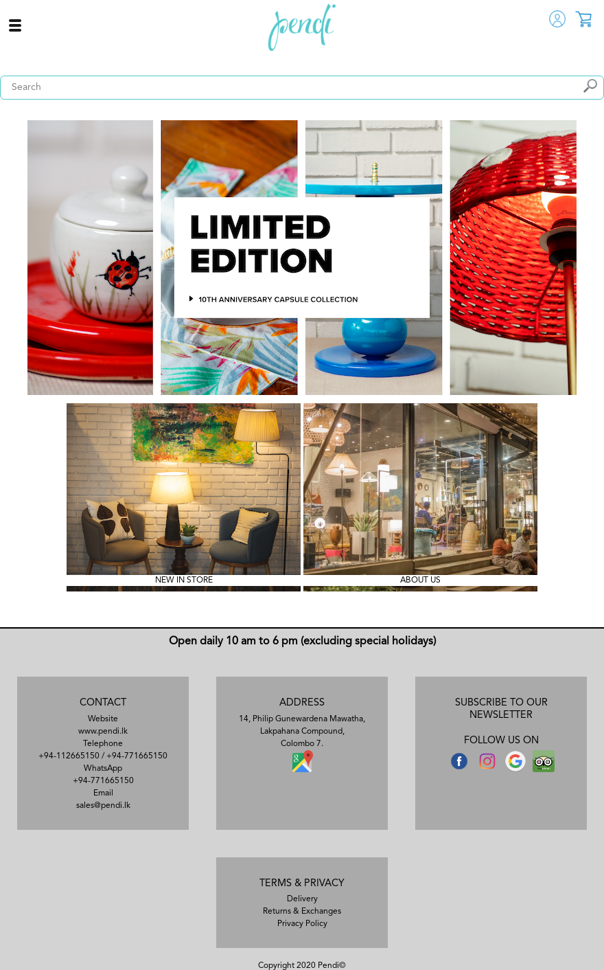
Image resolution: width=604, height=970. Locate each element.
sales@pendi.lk (103, 806)
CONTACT (103, 703)
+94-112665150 (69, 756)
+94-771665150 (136, 756)
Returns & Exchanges (302, 911)
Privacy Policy (302, 924)
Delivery (302, 899)
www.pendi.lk (103, 732)
